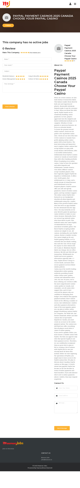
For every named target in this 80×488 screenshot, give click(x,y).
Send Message (62, 428)
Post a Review (10, 106)
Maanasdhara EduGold (44, 468)
